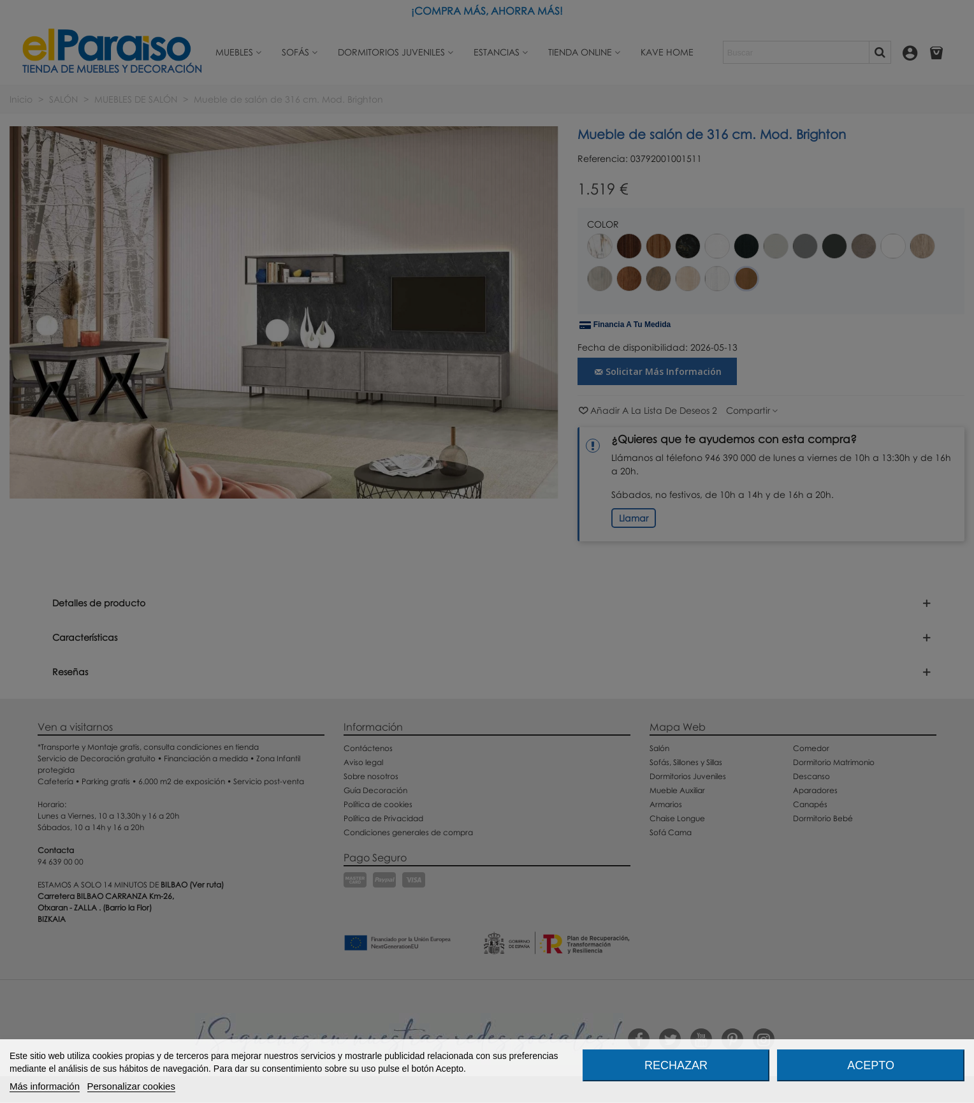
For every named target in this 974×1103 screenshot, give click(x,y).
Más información (45, 1086)
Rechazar (676, 1065)
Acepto (870, 1065)
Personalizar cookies (131, 1086)
